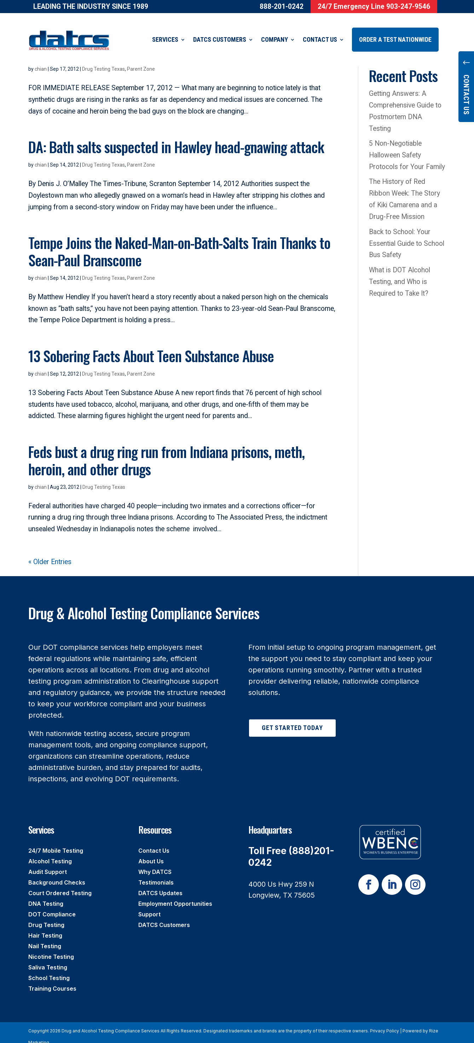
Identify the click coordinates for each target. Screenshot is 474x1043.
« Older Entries (49, 553)
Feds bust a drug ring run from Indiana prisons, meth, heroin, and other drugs (166, 451)
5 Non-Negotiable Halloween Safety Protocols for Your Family (407, 146)
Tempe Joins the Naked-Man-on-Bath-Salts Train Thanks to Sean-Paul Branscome (179, 242)
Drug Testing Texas (103, 156)
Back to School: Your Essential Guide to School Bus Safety (406, 234)
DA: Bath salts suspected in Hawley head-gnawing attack (176, 138)
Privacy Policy (384, 1022)
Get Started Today (292, 719)
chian (41, 156)
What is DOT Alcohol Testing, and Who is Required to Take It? (399, 273)
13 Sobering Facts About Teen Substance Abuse (151, 347)
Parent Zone (141, 156)
